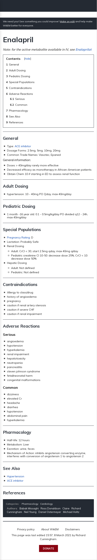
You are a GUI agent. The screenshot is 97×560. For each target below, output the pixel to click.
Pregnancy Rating (18, 237)
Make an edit (67, 21)
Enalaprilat (84, 49)
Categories (12, 503)
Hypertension (15, 476)
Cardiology (46, 503)
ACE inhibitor (23, 146)
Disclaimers (72, 529)
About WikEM (50, 529)
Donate (48, 548)
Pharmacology (30, 503)
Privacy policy (26, 529)
